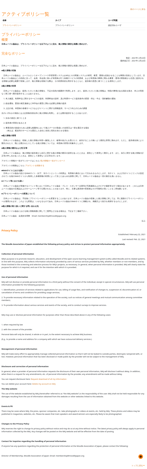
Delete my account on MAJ (43, 384)
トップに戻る (137, 465)
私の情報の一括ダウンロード (52, 160)
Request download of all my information (48, 379)
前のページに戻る (137, 9)
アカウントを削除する (34, 165)
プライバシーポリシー (12, 25)
